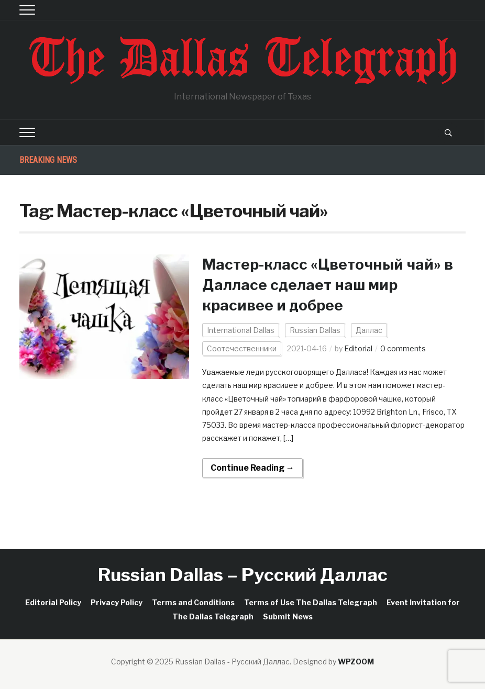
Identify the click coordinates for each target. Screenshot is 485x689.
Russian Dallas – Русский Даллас (243, 574)
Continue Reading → (252, 468)
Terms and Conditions (193, 602)
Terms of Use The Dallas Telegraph (310, 602)
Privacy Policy (116, 602)
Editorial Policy (53, 602)
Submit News (288, 616)
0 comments (403, 348)
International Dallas (240, 330)
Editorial (358, 348)
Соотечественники (242, 348)
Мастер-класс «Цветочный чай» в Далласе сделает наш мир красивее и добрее (327, 284)
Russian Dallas (315, 330)
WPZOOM (356, 661)
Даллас (369, 330)
